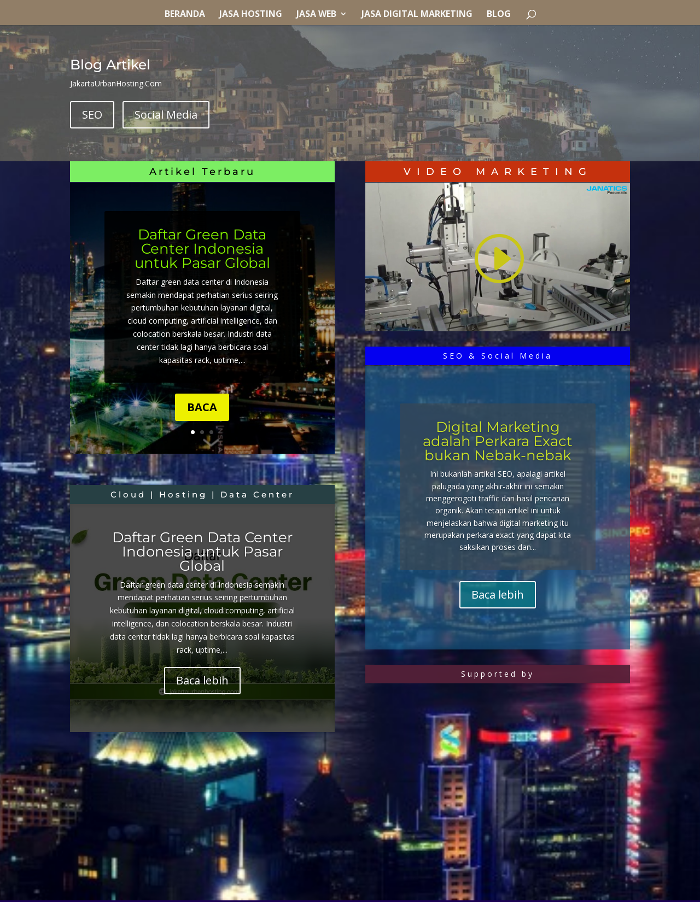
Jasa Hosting (250, 15)
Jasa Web (316, 15)
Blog (499, 15)
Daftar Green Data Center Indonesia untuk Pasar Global (202, 249)
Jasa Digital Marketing (416, 15)
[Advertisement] (202, 823)
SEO (92, 114)
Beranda (185, 15)
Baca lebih (202, 680)
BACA (202, 407)
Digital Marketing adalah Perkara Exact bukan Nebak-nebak (498, 441)
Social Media (166, 114)
